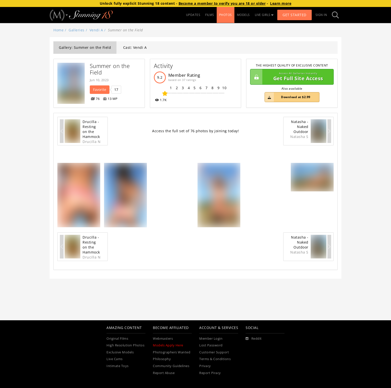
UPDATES (193, 15)
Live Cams (114, 359)
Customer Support (214, 352)
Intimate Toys (117, 366)
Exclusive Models (120, 352)
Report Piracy (210, 373)
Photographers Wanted (171, 352)
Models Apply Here (168, 345)
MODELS (243, 15)
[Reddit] (254, 338)
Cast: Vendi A (135, 47)
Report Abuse (164, 373)
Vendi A (96, 30)
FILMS (209, 15)
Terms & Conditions (215, 359)
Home (58, 30)
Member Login (210, 338)
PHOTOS (225, 15)
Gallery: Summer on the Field (85, 47)
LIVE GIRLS (264, 15)
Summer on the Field (110, 69)
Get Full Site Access (290, 77)
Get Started (294, 14)
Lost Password (211, 345)
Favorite (99, 89)
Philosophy (162, 359)
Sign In (321, 15)
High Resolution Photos (125, 345)
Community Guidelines (171, 366)
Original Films (117, 338)
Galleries (77, 30)
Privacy (205, 366)
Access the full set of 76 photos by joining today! (195, 131)
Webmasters (163, 338)
